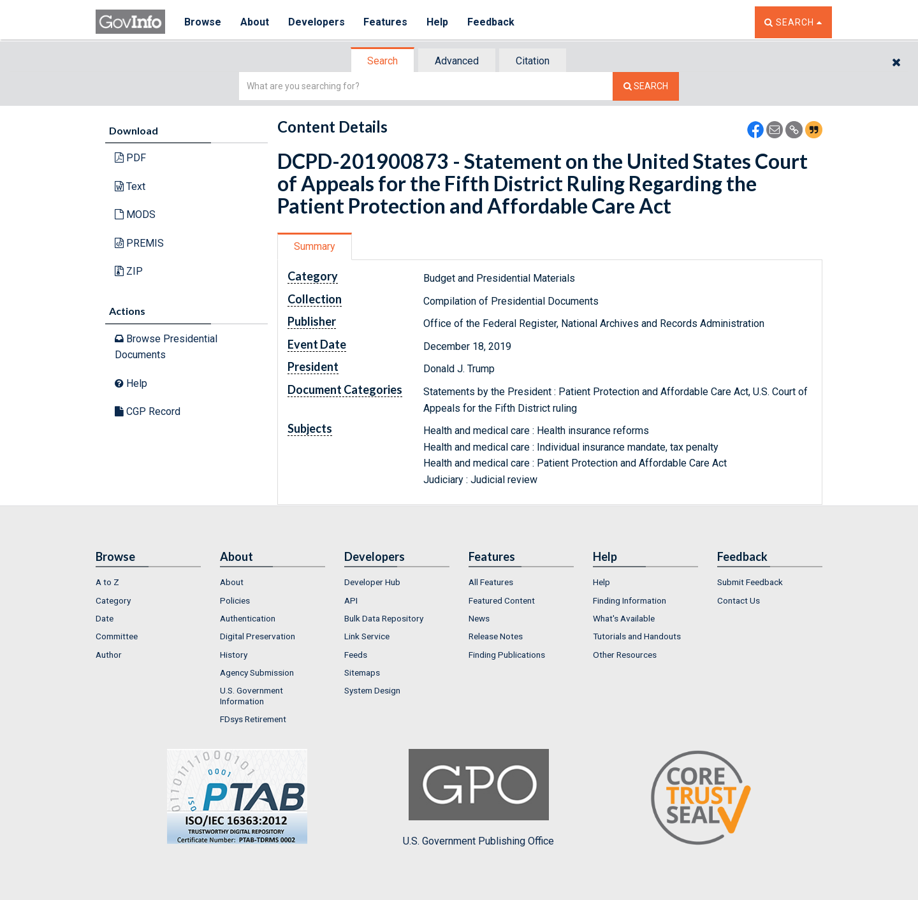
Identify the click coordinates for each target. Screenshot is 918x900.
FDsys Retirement (253, 719)
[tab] (383, 61)
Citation (533, 61)
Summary (314, 246)
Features (386, 22)
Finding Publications (507, 655)
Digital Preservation (257, 636)
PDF (130, 158)
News (479, 618)
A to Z (107, 582)
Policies (235, 600)
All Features (491, 582)
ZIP (129, 271)
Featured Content (502, 600)
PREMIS (139, 243)
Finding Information (629, 600)
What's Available (624, 618)
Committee (117, 636)
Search (382, 61)
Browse (202, 22)
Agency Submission (257, 672)
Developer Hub (372, 582)
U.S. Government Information (251, 695)
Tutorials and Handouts (637, 636)
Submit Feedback (750, 582)
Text (130, 186)
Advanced (457, 61)
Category (113, 600)
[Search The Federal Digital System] (646, 86)
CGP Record (147, 411)
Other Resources (625, 655)
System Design (372, 690)
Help (438, 22)
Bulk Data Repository (383, 618)
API (351, 600)
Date (104, 618)
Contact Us (738, 600)
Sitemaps (362, 672)
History (233, 655)
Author (109, 655)
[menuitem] (148, 582)
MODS (135, 214)
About (254, 22)
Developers (316, 22)
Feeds (355, 655)
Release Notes (496, 636)
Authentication (247, 618)
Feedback (491, 22)
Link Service (367, 636)
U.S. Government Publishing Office (478, 798)
